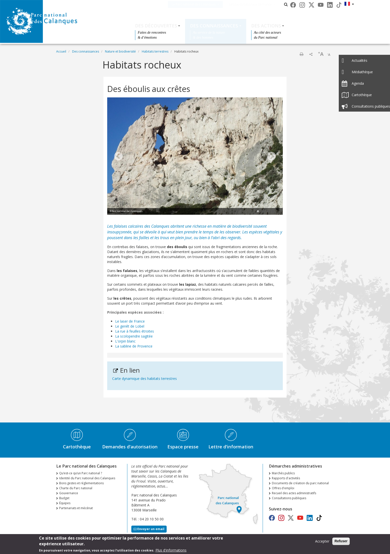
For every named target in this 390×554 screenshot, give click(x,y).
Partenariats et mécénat (76, 508)
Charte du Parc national (75, 488)
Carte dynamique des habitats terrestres (144, 378)
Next (272, 157)
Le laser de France (130, 321)
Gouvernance (68, 493)
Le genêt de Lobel (129, 326)
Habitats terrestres (155, 51)
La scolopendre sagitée (134, 336)
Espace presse (182, 447)
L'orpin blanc (125, 341)
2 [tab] (262, 211)
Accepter (322, 541)
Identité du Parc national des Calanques (87, 478)
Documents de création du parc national (300, 483)
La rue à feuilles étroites (134, 331)
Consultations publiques (289, 498)
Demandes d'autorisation (129, 447)
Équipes (64, 503)
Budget (64, 498)
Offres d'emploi (283, 488)
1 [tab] (257, 211)
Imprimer (301, 54)
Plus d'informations (171, 550)
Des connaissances (214, 26)
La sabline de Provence (133, 346)
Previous (118, 157)
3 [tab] (267, 211)
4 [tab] (272, 211)
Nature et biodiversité (120, 51)
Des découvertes (156, 26)
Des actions (266, 26)
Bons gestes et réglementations (81, 483)
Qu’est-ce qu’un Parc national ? (80, 473)
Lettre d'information (230, 447)
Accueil (61, 51)
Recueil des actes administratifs (294, 493)
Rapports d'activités (286, 478)
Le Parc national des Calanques (201, 4)
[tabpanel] (195, 156)
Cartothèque (77, 447)
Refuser (341, 541)
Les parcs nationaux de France (258, 4)
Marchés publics (283, 473)
